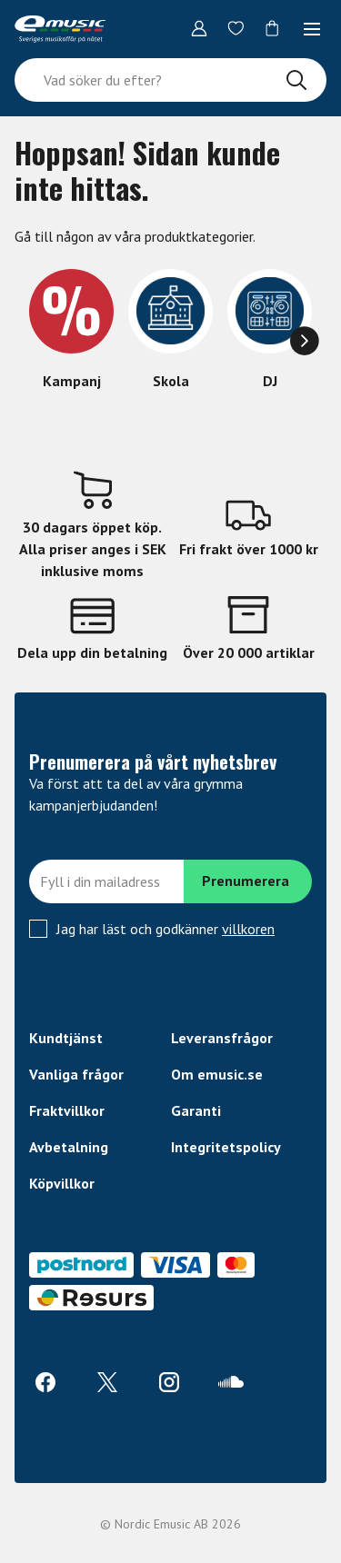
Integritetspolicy (226, 1147)
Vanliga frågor (76, 1074)
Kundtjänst (66, 1038)
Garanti (196, 1110)
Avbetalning (68, 1147)
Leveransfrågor (222, 1038)
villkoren (248, 929)
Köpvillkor (62, 1183)
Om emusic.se (217, 1074)
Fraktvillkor (67, 1110)
